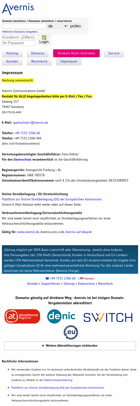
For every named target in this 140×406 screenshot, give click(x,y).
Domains (38, 53)
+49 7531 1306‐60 (27, 133)
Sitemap (69, 284)
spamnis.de (30, 123)
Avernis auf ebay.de (78, 232)
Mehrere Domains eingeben (20, 31)
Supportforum (50, 284)
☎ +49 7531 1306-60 (60, 278)
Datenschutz (22, 159)
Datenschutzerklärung (58, 380)
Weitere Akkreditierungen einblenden (72, 346)
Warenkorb (39, 61)
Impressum (68, 61)
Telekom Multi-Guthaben (76, 53)
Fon (89, 96)
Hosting (12, 53)
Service (114, 53)
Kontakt (12, 61)
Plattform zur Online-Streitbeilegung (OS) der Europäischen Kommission (52, 199)
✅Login (44, 40)
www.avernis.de (28, 232)
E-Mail (70, 96)
